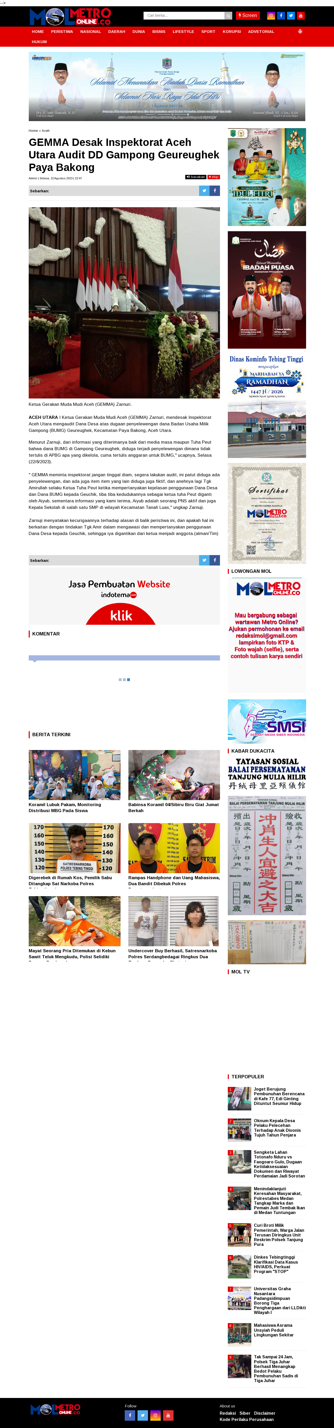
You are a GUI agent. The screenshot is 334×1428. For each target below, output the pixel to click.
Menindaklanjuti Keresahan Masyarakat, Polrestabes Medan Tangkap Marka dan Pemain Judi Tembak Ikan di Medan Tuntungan (279, 1201)
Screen (248, 15)
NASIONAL (90, 31)
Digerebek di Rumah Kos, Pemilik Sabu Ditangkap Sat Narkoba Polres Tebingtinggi (70, 883)
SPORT (208, 31)
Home (33, 131)
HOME (38, 31)
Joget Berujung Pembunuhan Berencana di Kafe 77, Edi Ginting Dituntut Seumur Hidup (279, 1096)
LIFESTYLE (183, 31)
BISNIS (158, 31)
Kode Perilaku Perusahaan (247, 1419)
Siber (245, 1413)
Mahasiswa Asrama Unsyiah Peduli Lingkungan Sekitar (274, 1330)
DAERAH (116, 31)
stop (213, 177)
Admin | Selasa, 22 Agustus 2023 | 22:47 (55, 178)
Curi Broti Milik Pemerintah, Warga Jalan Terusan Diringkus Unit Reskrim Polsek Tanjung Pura (279, 1235)
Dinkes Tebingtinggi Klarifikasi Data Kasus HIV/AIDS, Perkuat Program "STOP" (276, 1264)
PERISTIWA (62, 31)
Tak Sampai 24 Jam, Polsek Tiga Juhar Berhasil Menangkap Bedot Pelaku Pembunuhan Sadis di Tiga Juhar (276, 1369)
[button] (300, 29)
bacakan (196, 177)
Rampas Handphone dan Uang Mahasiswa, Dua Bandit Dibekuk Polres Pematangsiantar (174, 883)
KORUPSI (232, 31)
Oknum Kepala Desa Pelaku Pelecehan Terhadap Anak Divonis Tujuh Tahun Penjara (277, 1127)
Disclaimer (265, 1413)
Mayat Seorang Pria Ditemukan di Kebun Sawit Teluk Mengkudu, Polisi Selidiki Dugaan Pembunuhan (72, 956)
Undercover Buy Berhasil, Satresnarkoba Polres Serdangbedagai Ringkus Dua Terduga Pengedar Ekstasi (172, 956)
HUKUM (39, 41)
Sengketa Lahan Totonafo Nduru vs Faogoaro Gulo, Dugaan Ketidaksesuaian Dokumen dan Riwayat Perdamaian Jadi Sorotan (279, 1164)
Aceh (46, 131)
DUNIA (139, 31)
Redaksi (228, 1413)
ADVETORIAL (261, 31)
